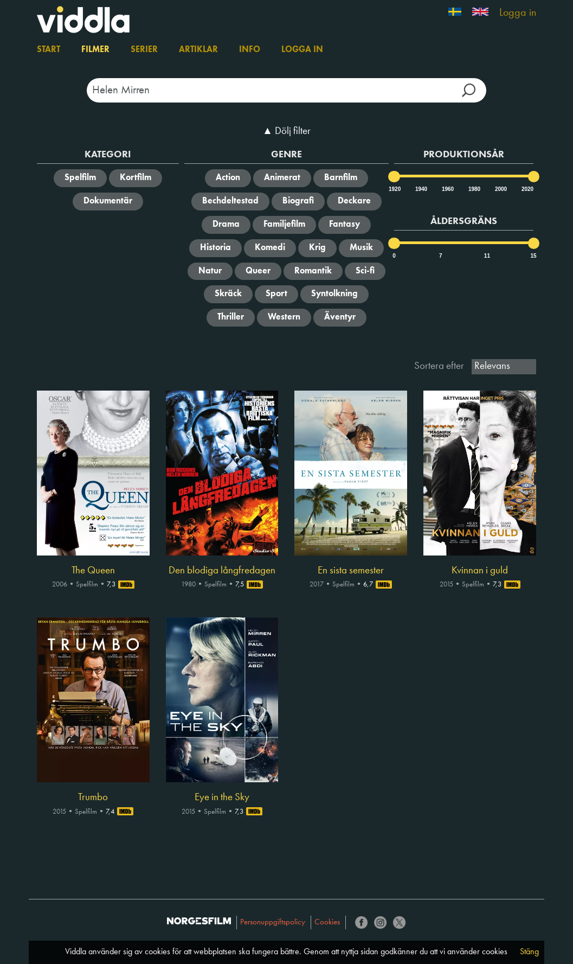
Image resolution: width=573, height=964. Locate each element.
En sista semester (351, 570)
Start (48, 50)
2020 (527, 189)
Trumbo (93, 797)
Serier (144, 50)
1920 (394, 189)
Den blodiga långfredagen (222, 570)
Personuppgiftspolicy (272, 922)
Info (249, 50)
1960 (447, 189)
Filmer (95, 50)
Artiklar (198, 50)
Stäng (529, 952)
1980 (473, 189)
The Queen (93, 570)
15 (534, 256)
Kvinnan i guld (480, 570)
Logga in (517, 13)
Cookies (327, 922)
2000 (500, 189)
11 (487, 256)
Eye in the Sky (222, 797)
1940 (420, 189)
